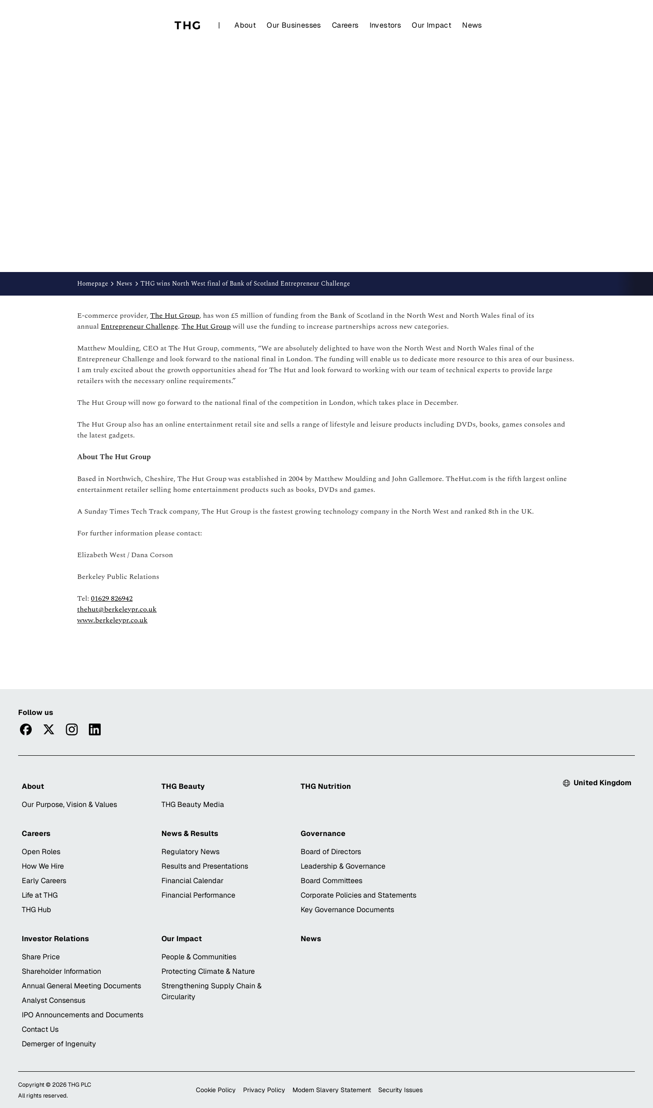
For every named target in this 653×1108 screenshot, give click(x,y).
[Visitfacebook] (26, 729)
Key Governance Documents (347, 909)
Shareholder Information (61, 971)
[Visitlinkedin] (94, 729)
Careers (345, 25)
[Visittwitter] (49, 729)
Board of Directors (331, 851)
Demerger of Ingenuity (59, 1044)
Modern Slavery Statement (331, 1090)
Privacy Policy (264, 1090)
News (472, 25)
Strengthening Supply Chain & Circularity (211, 991)
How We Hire (43, 866)
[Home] (187, 25)
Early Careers (44, 880)
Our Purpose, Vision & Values (69, 804)
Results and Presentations (204, 866)
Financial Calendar (192, 880)
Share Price (41, 957)
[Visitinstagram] (72, 729)
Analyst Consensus (53, 1000)
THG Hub (36, 909)
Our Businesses (294, 25)
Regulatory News (190, 851)
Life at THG (40, 895)
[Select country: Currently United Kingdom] (597, 783)
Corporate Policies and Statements (358, 895)
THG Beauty (183, 786)
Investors (385, 25)
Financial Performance (198, 895)
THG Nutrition (326, 786)
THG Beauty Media (192, 804)
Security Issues (400, 1090)
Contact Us (40, 1029)
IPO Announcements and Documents (82, 1015)
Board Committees (331, 880)
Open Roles (41, 851)
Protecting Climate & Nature (208, 971)
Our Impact (431, 25)
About (245, 25)
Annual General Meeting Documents (81, 986)
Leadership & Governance (343, 866)
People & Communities (198, 957)
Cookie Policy (216, 1090)
